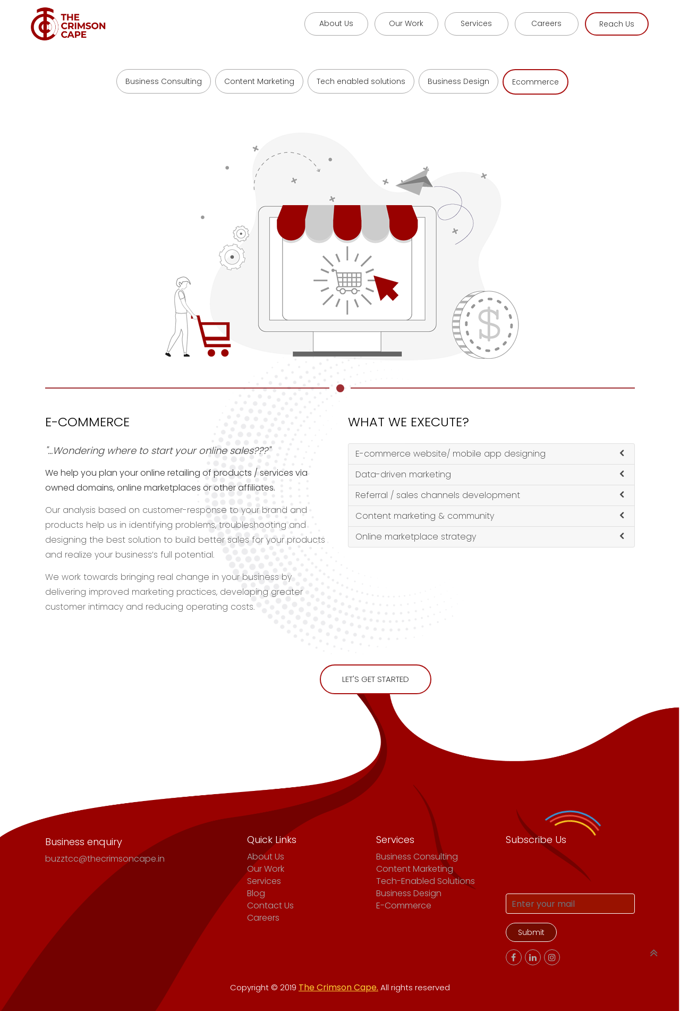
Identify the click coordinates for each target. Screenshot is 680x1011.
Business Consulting (163, 81)
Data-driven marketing (489, 474)
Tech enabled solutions (361, 81)
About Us (265, 856)
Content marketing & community (489, 516)
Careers (263, 918)
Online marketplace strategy (489, 536)
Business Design (458, 81)
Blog (256, 893)
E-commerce (403, 905)
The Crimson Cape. (338, 987)
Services (264, 881)
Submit (531, 932)
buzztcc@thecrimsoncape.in (105, 859)
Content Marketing (259, 81)
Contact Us (270, 905)
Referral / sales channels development (489, 495)
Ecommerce (535, 82)
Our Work (265, 869)
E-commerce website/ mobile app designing (489, 454)
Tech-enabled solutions (425, 881)
